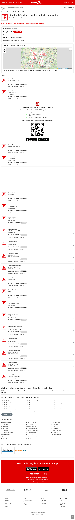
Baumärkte (4, 426)
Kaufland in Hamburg (6, 403)
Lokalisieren (17, 31)
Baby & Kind (4, 424)
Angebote (7, 504)
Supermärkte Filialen (12, 11)
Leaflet (58, 68)
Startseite (7, 500)
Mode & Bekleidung (31, 428)
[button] (70, 49)
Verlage (25, 501)
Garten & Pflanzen (6, 436)
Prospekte (4, 2)
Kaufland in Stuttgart (6, 411)
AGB (61, 504)
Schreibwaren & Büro (32, 436)
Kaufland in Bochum (56, 405)
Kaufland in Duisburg (56, 403)
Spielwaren (54, 424)
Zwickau (3, 11)
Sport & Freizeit (55, 426)
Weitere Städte (6, 414)
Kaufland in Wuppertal (57, 407)
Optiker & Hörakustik (32, 430)
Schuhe (28, 438)
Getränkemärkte (31, 422)
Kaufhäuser (29, 424)
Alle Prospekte (8, 503)
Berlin (41, 3)
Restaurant (29, 434)
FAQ (24, 503)
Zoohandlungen (55, 432)
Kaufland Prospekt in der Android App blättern (37, 477)
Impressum (62, 506)
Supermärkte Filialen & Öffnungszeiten (35, 23)
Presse (61, 501)
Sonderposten (55, 422)
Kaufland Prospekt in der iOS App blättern (37, 479)
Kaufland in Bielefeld (56, 409)
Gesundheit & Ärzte (6, 438)
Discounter (4, 430)
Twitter (43, 501)
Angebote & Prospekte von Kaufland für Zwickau (12, 23)
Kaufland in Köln (5, 407)
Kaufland (11, 17)
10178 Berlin (68, 7)
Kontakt (25, 504)
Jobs (61, 500)
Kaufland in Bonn (55, 411)
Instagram (44, 503)
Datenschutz (63, 503)
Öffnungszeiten (9, 501)
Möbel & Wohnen (31, 426)
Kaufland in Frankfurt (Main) (8, 409)
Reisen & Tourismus (31, 432)
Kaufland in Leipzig (31, 411)
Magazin (66, 2)
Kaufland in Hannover (31, 409)
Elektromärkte (5, 434)
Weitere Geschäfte (56, 434)
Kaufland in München (6, 405)
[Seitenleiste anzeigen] (72, 517)
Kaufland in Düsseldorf (32, 403)
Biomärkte (4, 428)
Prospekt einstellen (28, 500)
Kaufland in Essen (31, 405)
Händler (11, 2)
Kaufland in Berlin (6, 401)
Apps (72, 2)
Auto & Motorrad (6, 422)
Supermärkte (55, 428)
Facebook (44, 500)
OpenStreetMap (65, 68)
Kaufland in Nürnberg (56, 401)
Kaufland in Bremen (31, 407)
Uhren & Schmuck (56, 430)
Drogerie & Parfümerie (7, 432)
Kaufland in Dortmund (32, 401)
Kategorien (19, 2)
